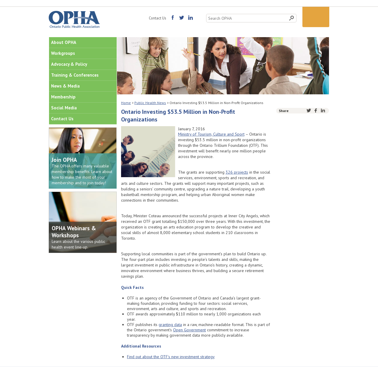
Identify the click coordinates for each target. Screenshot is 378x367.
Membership (63, 97)
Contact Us (157, 18)
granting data (170, 324)
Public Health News (150, 103)
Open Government (189, 330)
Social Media (64, 108)
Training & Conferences (75, 75)
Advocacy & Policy (69, 64)
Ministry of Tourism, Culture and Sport (211, 134)
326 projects (237, 172)
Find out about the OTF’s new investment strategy (171, 356)
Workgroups (63, 53)
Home (126, 103)
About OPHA (63, 42)
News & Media (65, 86)
